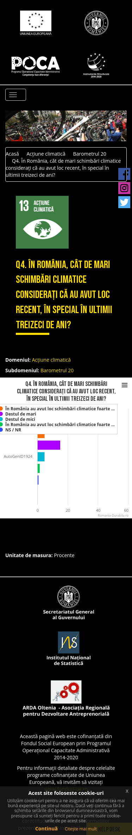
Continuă (46, 828)
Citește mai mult (81, 829)
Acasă (12, 153)
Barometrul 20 (89, 153)
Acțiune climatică (45, 153)
